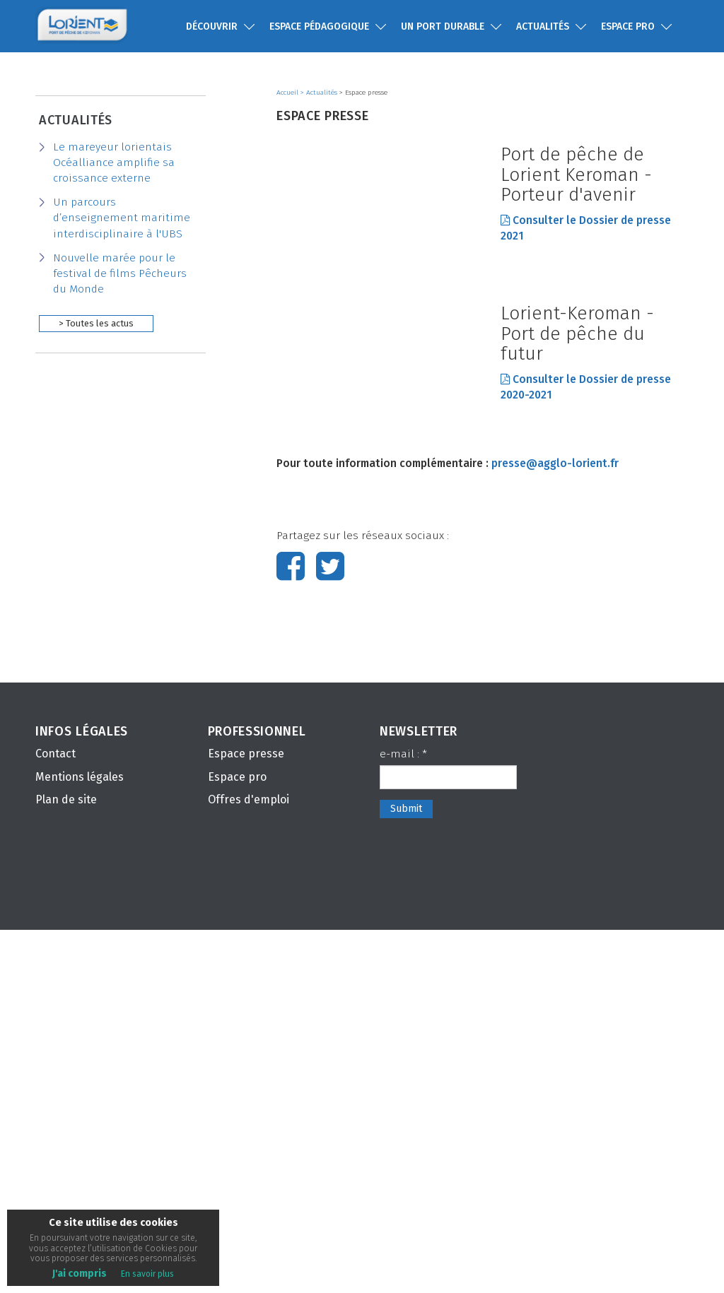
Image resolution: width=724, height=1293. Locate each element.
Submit (406, 1172)
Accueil (288, 92)
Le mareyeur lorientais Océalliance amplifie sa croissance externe (114, 162)
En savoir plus (147, 1274)
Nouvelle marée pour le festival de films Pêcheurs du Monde (120, 273)
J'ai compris (79, 1274)
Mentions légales (79, 1140)
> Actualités (319, 92)
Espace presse (246, 1116)
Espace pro (237, 1140)
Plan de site (66, 1163)
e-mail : (403, 1117)
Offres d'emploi (248, 1163)
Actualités (75, 120)
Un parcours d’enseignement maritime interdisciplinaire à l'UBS (121, 218)
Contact (55, 1116)
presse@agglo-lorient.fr (555, 826)
